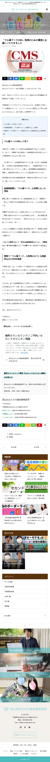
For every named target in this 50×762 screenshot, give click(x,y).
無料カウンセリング (31, 751)
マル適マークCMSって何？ (12, 124)
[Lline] (22, 78)
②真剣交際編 (9, 586)
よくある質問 (24, 753)
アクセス (34, 753)
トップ (5, 751)
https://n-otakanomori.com (21, 410)
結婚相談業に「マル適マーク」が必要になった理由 (20, 127)
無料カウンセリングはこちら (25, 735)
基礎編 (13, 46)
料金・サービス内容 (16, 751)
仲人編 (7, 601)
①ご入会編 (8, 582)
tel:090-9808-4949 (21, 414)
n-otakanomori (17, 434)
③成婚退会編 (9, 591)
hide (26, 119)
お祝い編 (8, 596)
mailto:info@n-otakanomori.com (26, 417)
